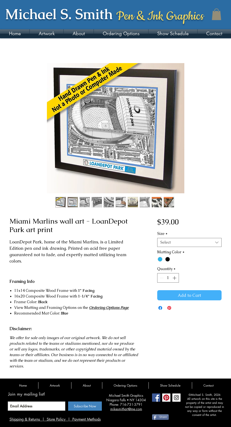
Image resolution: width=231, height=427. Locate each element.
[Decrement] (161, 277)
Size (162, 233)
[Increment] (175, 277)
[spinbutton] (168, 277)
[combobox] (189, 242)
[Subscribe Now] (85, 406)
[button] (216, 14)
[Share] (160, 417)
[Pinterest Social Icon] (166, 397)
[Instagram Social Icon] (176, 397)
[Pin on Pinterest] (169, 308)
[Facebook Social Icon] (156, 397)
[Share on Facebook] (160, 308)
